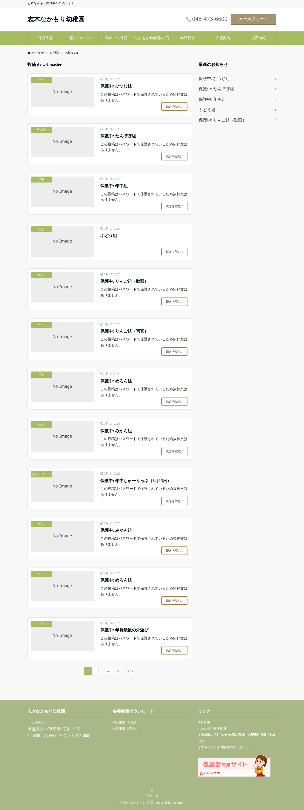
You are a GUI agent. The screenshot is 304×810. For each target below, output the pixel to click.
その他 (41, 129)
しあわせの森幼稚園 (212, 728)
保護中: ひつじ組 (116, 86)
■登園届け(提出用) (125, 728)
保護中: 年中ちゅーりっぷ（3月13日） (135, 480)
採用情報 (258, 38)
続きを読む (174, 106)
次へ (130, 671)
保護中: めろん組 (116, 381)
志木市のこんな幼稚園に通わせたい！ (224, 747)
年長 (41, 623)
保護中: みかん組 (116, 431)
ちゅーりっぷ (41, 474)
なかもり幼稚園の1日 (152, 38)
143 (119, 671)
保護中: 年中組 (114, 186)
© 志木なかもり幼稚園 (136, 803)
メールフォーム (253, 19)
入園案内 (223, 38)
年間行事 (187, 38)
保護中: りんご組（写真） (124, 331)
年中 (41, 80)
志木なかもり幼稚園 (56, 19)
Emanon (179, 803)
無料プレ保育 (116, 38)
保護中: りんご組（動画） (124, 281)
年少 (41, 229)
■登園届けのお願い (126, 722)
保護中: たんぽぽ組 (118, 136)
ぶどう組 (108, 235)
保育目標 (45, 38)
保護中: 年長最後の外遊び (124, 630)
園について (79, 38)
